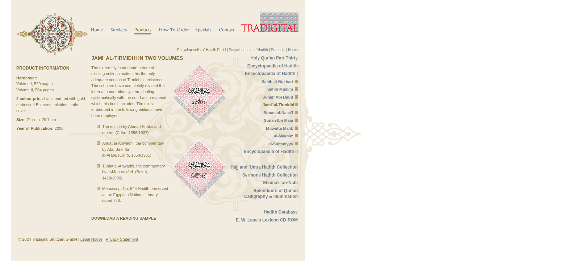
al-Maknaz (283, 136)
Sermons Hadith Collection (270, 175)
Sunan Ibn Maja (278, 120)
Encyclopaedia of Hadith (248, 50)
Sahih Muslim (280, 89)
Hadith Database (281, 212)
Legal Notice (91, 239)
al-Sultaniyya (280, 144)
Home (293, 50)
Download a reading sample (123, 218)
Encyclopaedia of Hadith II (271, 151)
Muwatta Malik (279, 128)
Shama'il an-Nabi (280, 182)
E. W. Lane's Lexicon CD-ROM (267, 220)
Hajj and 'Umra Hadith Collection (264, 167)
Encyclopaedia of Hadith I (271, 73)
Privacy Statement (122, 239)
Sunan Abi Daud (277, 97)
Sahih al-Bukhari (277, 81)
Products (278, 50)
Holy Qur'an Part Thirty (274, 58)
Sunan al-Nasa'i (278, 113)
